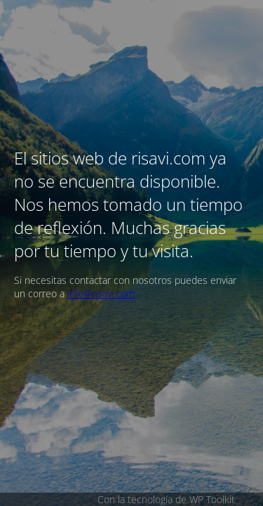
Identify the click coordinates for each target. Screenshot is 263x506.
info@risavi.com (101, 293)
